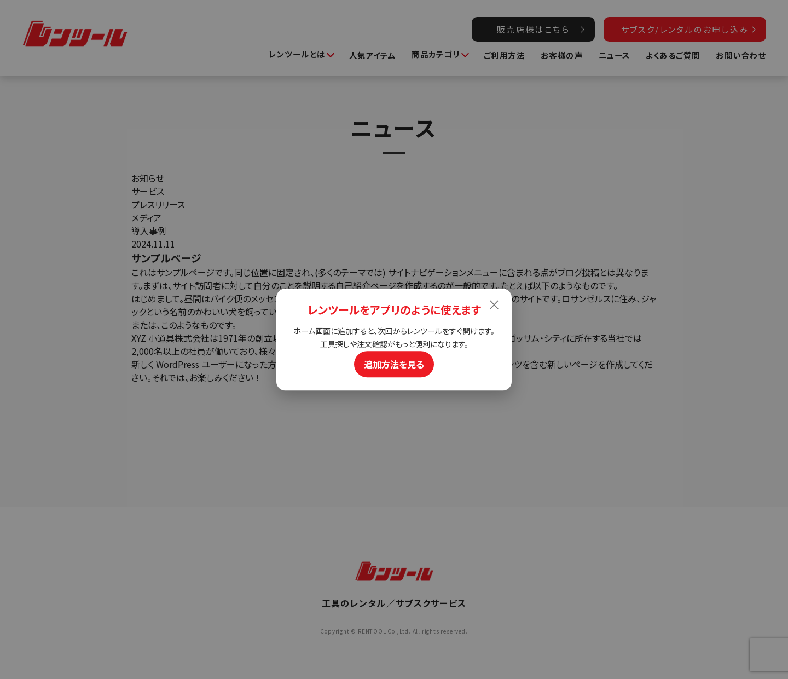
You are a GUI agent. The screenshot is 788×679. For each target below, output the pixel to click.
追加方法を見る (394, 364)
